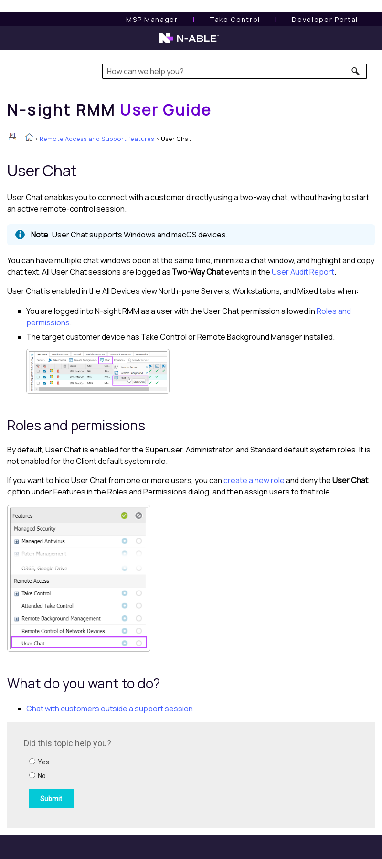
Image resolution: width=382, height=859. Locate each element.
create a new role (254, 480)
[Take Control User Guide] (235, 19)
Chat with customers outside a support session (109, 708)
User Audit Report (303, 272)
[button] (356, 71)
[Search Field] (234, 71)
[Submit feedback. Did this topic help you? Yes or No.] (153, 773)
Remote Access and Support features (97, 138)
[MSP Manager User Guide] (152, 19)
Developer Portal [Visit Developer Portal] (325, 19)
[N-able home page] (189, 42)
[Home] (109, 109)
